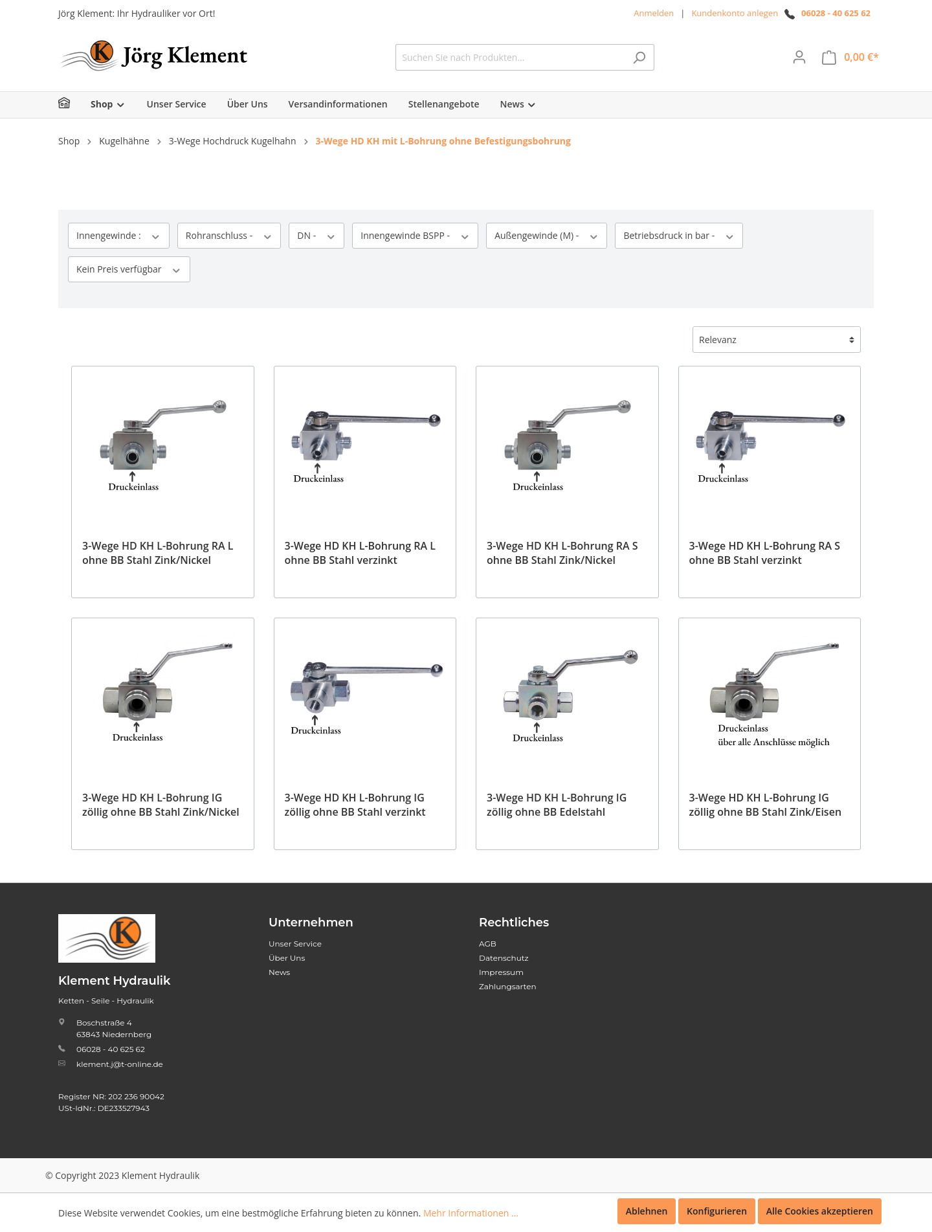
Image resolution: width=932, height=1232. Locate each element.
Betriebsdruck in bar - (679, 235)
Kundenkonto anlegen (734, 13)
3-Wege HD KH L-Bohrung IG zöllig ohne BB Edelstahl (557, 804)
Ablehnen (647, 1211)
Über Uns (287, 958)
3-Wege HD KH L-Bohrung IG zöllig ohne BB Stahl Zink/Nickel (160, 804)
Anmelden (654, 13)
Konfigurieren (717, 1211)
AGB (487, 943)
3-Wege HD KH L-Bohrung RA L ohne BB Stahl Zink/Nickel (157, 553)
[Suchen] (639, 57)
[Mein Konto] (799, 57)
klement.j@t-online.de (119, 1064)
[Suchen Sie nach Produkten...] (510, 57)
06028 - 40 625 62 (836, 13)
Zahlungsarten (508, 986)
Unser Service (295, 943)
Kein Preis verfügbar (129, 269)
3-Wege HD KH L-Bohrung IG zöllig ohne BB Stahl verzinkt (355, 804)
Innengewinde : (118, 235)
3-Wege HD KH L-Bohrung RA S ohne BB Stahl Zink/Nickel (562, 553)
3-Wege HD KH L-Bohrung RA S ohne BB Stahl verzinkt (765, 553)
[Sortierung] (777, 339)
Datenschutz (504, 958)
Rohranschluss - (229, 235)
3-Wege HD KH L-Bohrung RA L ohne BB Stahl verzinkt (360, 553)
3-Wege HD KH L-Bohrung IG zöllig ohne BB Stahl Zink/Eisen (765, 804)
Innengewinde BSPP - (415, 235)
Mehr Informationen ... (470, 1213)
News (279, 972)
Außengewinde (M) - (546, 235)
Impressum (501, 972)
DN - (316, 235)
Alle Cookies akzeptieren (819, 1211)
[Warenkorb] (850, 57)
